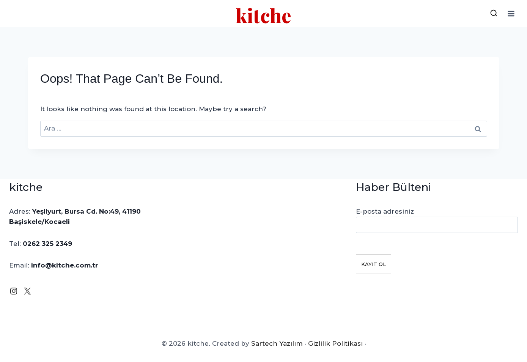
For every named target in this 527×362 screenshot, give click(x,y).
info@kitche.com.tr (64, 265)
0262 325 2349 (47, 243)
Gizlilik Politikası (335, 348)
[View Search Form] (493, 13)
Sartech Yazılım (276, 348)
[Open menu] (511, 13)
